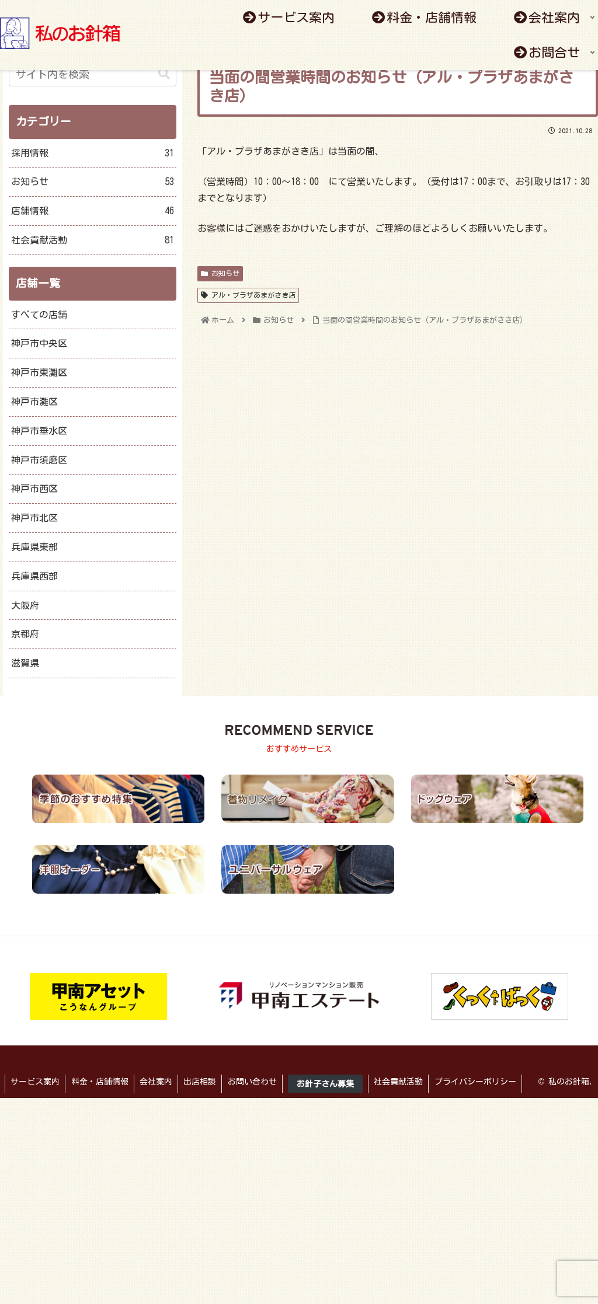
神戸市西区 (34, 488)
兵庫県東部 (34, 547)
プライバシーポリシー (482, 1082)
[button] (164, 74)
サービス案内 (35, 1082)
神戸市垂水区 (39, 430)
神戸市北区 (34, 517)
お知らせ (220, 273)
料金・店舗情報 (101, 1082)
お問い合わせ (256, 1082)
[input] (92, 74)
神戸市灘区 (34, 401)
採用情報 (92, 153)
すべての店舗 (39, 314)
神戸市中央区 (39, 343)
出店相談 (203, 1082)
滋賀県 (25, 663)
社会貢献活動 (92, 240)
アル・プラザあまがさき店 (248, 295)
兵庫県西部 (34, 576)
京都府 (25, 634)
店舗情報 (92, 211)
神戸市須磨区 (39, 460)
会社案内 (158, 1082)
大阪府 (25, 605)
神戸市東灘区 (39, 372)
